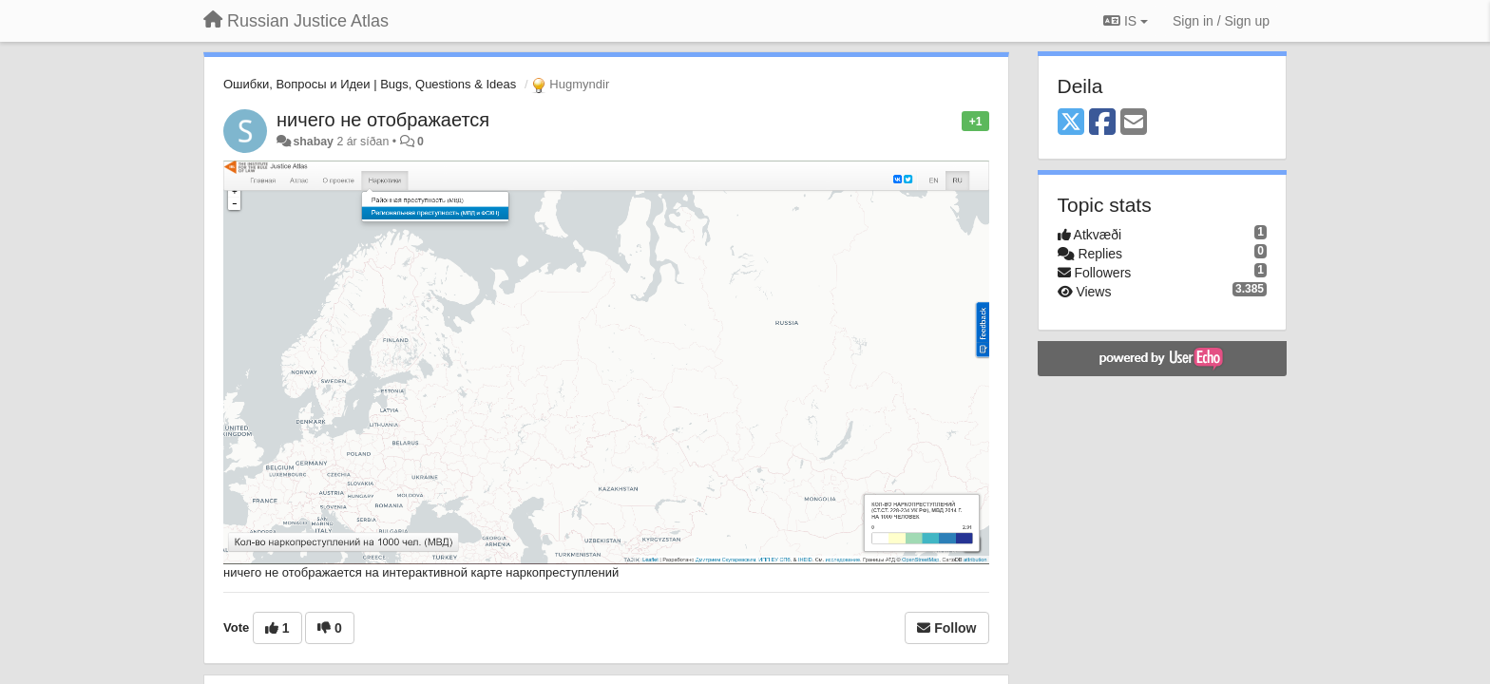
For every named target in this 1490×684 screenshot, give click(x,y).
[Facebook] (1102, 123)
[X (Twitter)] (1071, 123)
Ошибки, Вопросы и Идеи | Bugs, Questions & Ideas (369, 84)
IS (1125, 20)
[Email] (1133, 123)
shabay (313, 141)
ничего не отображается (383, 119)
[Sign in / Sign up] (1221, 21)
